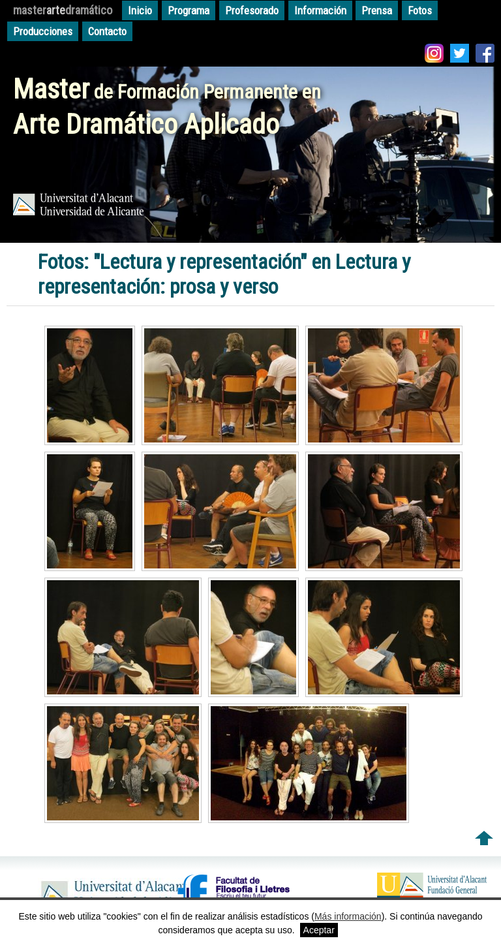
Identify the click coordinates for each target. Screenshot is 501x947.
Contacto (107, 31)
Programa (188, 10)
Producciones (42, 31)
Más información (348, 916)
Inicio (140, 10)
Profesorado (252, 10)
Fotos (420, 10)
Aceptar (319, 930)
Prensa (376, 10)
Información (320, 10)
